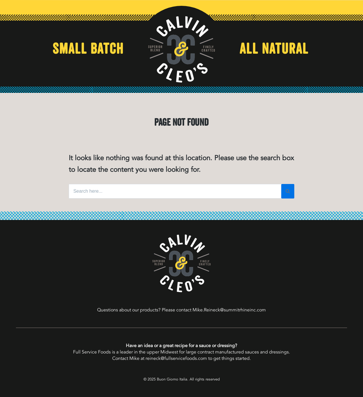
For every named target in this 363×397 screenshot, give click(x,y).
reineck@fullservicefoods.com (176, 358)
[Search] (287, 191)
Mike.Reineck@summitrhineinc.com (229, 310)
